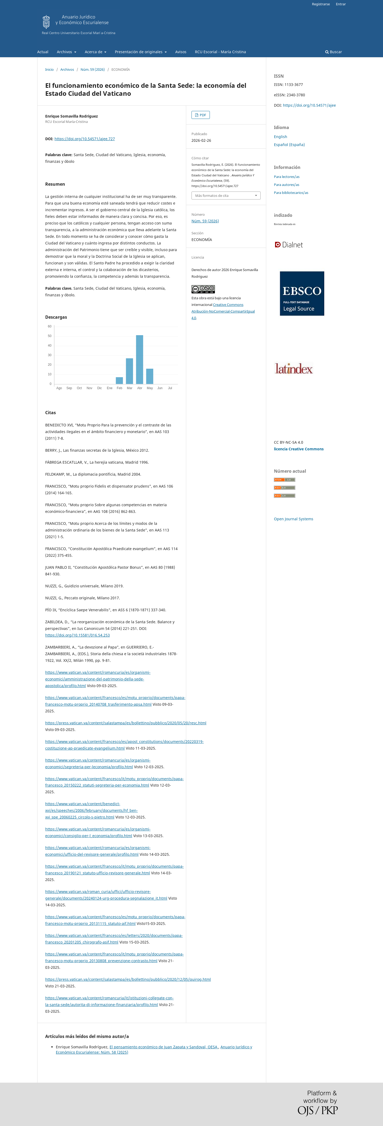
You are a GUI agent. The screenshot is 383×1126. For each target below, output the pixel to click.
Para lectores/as (286, 176)
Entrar (341, 4)
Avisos (180, 51)
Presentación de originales (139, 51)
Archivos (65, 51)
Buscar (333, 51)
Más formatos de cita (211, 195)
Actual (42, 51)
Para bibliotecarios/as (291, 192)
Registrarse (321, 4)
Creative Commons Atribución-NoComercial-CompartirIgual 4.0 (223, 311)
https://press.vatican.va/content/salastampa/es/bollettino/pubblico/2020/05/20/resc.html (125, 722)
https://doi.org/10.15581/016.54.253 (77, 635)
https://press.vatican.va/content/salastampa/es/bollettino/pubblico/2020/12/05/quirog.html (128, 979)
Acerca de (94, 51)
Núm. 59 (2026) (93, 69)
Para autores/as (286, 184)
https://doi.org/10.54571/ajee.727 (85, 138)
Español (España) (289, 144)
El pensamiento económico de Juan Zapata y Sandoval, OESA (164, 1046)
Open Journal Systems (293, 518)
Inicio (49, 69)
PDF (202, 115)
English (280, 136)
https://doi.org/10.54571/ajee (309, 105)
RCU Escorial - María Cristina (220, 51)
